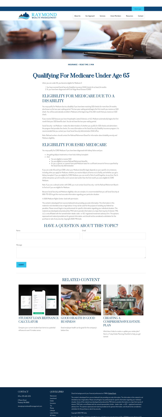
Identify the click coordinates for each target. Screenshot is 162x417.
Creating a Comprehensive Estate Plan (121, 315)
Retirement (53, 389)
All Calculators (54, 411)
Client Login (137, 2)
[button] (77, 9)
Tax (51, 399)
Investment (53, 392)
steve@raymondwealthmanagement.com (30, 399)
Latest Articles (54, 406)
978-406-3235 (26, 389)
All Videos (53, 409)
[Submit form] (21, 258)
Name (18, 224)
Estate (52, 394)
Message (19, 238)
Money (52, 401)
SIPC (82, 412)
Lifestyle (52, 404)
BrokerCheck (112, 387)
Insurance (53, 396)
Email (84, 224)
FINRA (79, 412)
